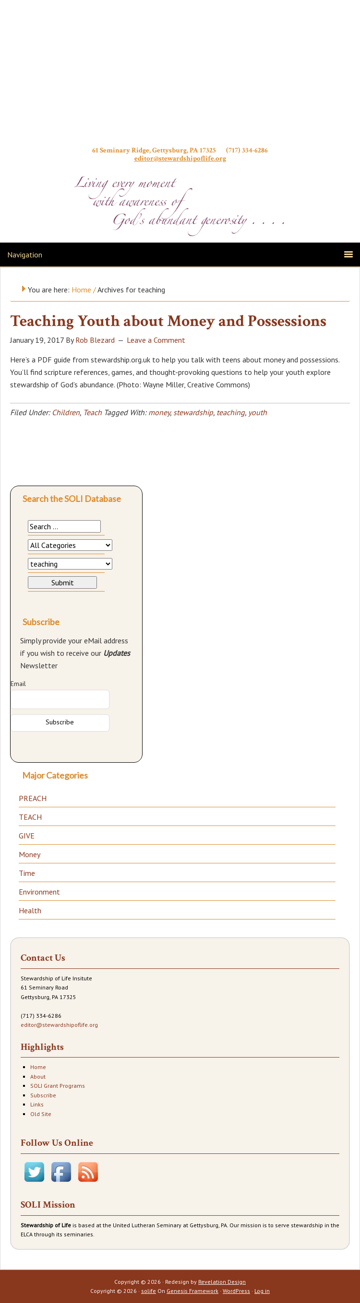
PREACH (33, 798)
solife (148, 1290)
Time (27, 873)
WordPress (236, 1290)
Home (38, 1066)
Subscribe (43, 1095)
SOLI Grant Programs (57, 1085)
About (38, 1076)
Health (30, 910)
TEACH (30, 817)
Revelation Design (222, 1281)
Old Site (40, 1113)
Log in (262, 1290)
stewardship (193, 412)
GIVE (27, 835)
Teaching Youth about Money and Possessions (168, 321)
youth (257, 412)
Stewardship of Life (180, 75)
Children (66, 412)
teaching (230, 412)
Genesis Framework (192, 1290)
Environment (39, 891)
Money (29, 854)
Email (18, 683)
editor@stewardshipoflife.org (180, 158)
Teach (92, 412)
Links (37, 1104)
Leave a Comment (156, 340)
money (159, 412)
